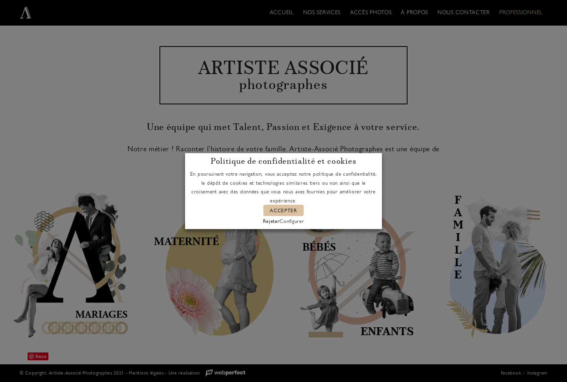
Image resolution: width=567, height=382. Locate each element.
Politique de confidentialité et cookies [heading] (283, 161)
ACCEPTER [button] (283, 210)
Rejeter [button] (271, 221)
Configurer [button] (292, 221)
